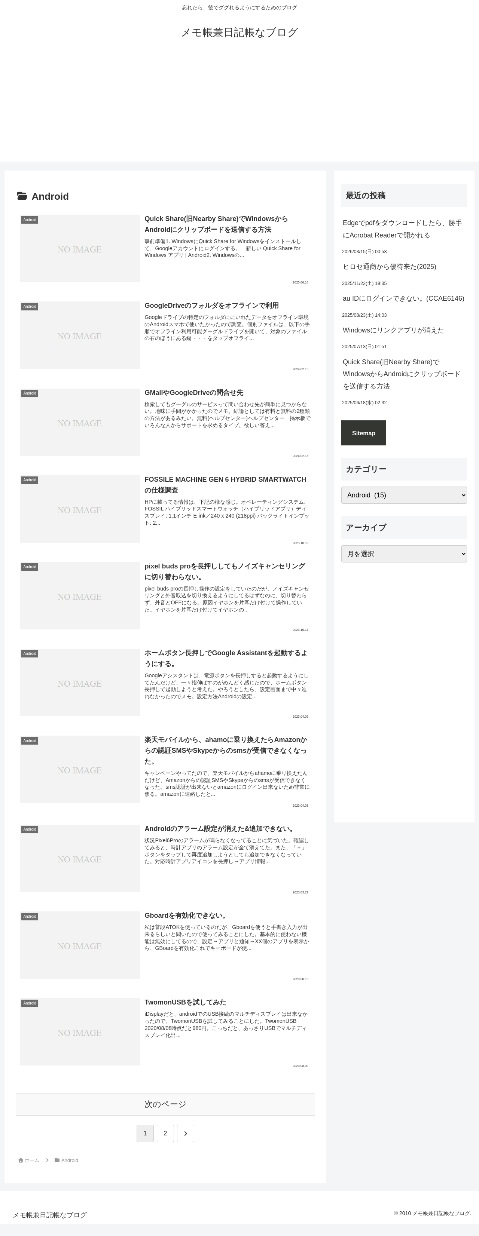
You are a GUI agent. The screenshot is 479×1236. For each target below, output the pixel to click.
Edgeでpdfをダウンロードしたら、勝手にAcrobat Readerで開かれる (402, 229)
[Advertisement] (239, 109)
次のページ (165, 1104)
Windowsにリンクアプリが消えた (393, 330)
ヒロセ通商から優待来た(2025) (389, 266)
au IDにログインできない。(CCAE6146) (403, 298)
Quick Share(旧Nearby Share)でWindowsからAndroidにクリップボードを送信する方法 (402, 374)
